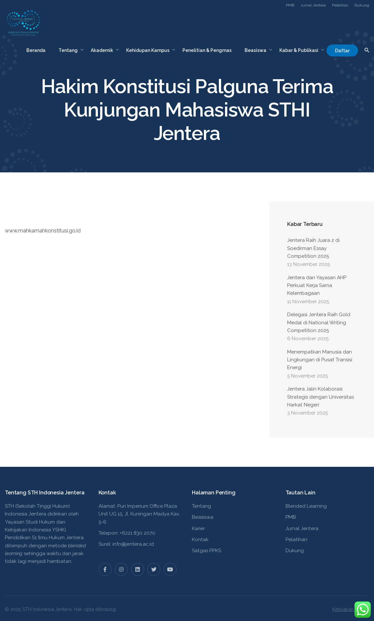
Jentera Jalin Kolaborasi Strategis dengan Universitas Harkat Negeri (320, 397)
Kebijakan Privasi (350, 609)
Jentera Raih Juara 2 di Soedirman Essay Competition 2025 (313, 248)
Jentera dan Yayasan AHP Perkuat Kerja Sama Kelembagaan (316, 285)
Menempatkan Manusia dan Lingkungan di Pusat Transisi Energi (319, 360)
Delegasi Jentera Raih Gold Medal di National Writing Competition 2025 (318, 322)
